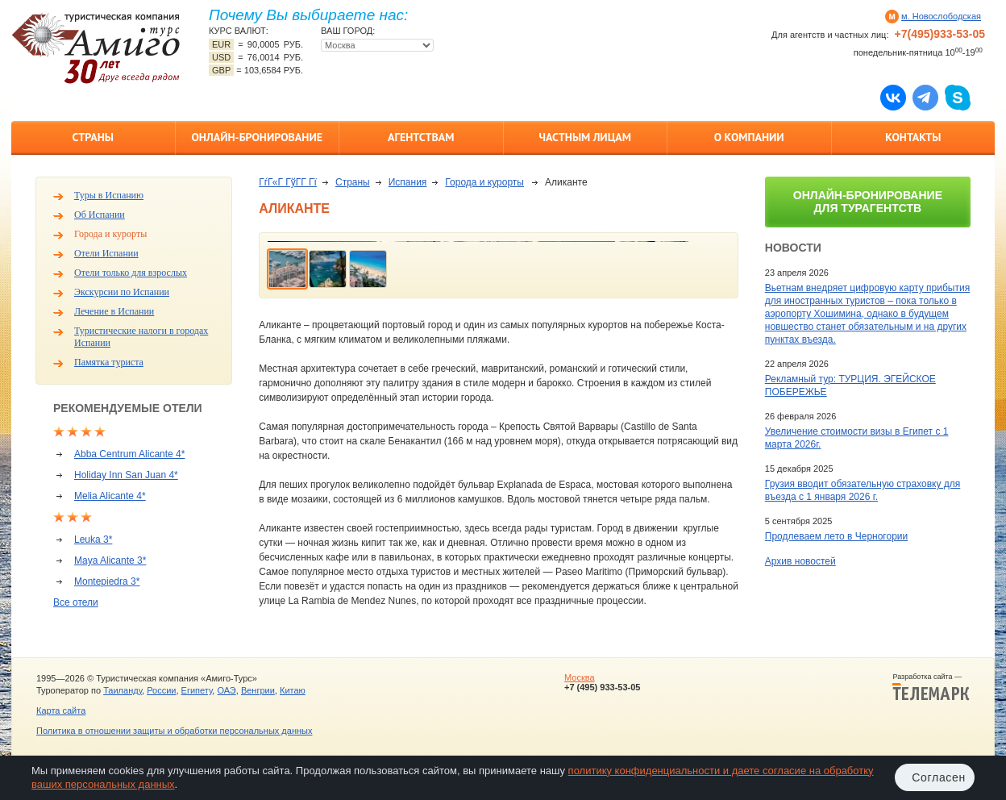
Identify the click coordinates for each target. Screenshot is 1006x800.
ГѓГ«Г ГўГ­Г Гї (288, 182)
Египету (197, 690)
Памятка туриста (108, 362)
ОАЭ (226, 690)
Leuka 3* (93, 539)
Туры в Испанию (108, 195)
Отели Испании (106, 253)
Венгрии (258, 690)
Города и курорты (110, 234)
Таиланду (122, 690)
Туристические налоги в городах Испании (141, 336)
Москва (579, 677)
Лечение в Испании (114, 311)
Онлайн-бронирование (256, 137)
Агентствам (421, 137)
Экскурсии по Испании (121, 292)
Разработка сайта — (931, 687)
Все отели (75, 602)
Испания (408, 182)
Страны (93, 137)
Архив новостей (800, 561)
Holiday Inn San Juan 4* (126, 475)
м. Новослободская (941, 16)
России (161, 690)
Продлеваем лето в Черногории (836, 536)
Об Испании (99, 214)
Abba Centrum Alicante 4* (129, 454)
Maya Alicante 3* (110, 560)
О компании (749, 137)
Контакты (913, 137)
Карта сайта (60, 710)
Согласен (939, 777)
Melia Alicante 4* (110, 496)
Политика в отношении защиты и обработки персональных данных (174, 730)
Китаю (293, 690)
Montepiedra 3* (106, 581)
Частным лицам (585, 137)
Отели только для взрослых (130, 272)
